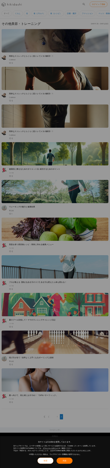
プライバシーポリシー (51, 448)
